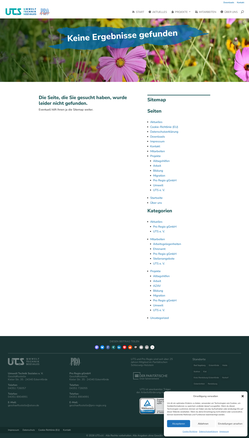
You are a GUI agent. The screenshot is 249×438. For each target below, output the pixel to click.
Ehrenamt (159, 249)
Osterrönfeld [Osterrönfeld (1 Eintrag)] (199, 383)
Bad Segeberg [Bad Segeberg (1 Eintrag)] (199, 365)
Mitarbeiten (205, 12)
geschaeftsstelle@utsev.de (23, 405)
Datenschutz (29, 429)
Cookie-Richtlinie (190, 431)
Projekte (179, 12)
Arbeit (157, 166)
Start (138, 12)
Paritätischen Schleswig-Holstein (149, 363)
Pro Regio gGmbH (165, 180)
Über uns (229, 12)
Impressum (224, 431)
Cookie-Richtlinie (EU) (164, 127)
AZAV (157, 286)
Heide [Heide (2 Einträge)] (224, 365)
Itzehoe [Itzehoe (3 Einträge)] (197, 371)
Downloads (228, 3)
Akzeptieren (178, 423)
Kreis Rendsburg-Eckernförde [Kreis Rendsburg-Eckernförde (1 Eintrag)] (206, 377)
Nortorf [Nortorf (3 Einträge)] (225, 377)
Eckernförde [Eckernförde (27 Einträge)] (214, 365)
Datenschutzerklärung (208, 431)
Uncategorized (159, 318)
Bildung (158, 171)
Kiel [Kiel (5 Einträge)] (205, 371)
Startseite (156, 198)
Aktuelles (157, 12)
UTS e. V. (159, 190)
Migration (159, 175)
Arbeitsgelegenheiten (167, 244)
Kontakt (240, 3)
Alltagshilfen (161, 161)
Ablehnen (203, 423)
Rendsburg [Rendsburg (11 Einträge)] (212, 383)
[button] (242, 396)
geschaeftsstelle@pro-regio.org (87, 405)
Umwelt (158, 185)
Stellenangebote (164, 259)
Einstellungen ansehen (230, 423)
